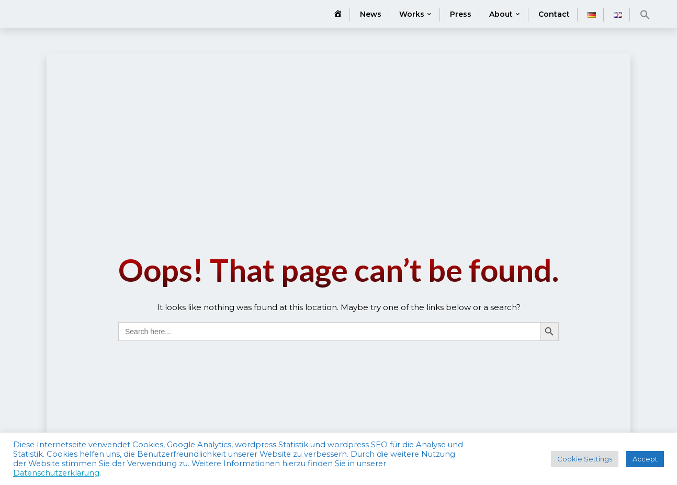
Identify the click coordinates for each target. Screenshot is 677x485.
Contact (554, 14)
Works (411, 14)
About (501, 14)
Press (460, 14)
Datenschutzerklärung (56, 473)
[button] (645, 15)
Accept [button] (645, 459)
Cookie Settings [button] (584, 459)
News (370, 14)
